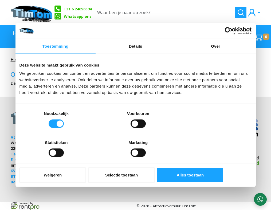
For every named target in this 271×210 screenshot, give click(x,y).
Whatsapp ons (73, 16)
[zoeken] (240, 12)
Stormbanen (85, 33)
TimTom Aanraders (48, 37)
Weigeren (57, 160)
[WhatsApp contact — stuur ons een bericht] (260, 199)
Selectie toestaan (135, 160)
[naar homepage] (32, 12)
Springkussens (200, 33)
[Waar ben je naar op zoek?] (164, 12)
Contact (238, 33)
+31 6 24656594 (73, 9)
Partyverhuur (156, 33)
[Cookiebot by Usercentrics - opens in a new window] (228, 46)
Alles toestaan (213, 160)
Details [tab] (135, 61)
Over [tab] (215, 61)
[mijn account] (254, 12)
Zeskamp (120, 33)
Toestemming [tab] (55, 61)
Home (20, 33)
